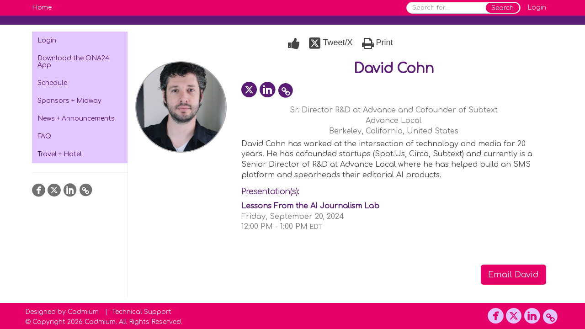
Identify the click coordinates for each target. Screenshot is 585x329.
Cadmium (83, 311)
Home (42, 7)
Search (502, 8)
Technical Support (141, 311)
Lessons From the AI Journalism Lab (310, 206)
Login (536, 7)
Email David (513, 274)
